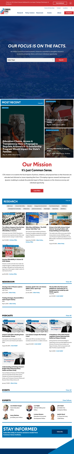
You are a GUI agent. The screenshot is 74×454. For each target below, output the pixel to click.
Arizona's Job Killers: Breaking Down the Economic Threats (13, 335)
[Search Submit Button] (71, 8)
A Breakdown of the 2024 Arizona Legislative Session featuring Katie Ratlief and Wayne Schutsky (59, 336)
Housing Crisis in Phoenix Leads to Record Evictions (12, 287)
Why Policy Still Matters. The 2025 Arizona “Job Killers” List (36, 228)
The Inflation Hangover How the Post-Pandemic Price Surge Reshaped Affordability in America (13, 228)
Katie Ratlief (60, 296)
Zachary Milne (13, 240)
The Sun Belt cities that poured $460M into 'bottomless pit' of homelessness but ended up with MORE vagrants (58, 289)
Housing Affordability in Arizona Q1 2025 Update (12, 260)
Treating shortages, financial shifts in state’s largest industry (13, 298)
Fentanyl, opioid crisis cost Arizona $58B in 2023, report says (36, 287)
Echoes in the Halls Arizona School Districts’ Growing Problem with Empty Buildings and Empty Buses (59, 228)
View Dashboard (60, 3)
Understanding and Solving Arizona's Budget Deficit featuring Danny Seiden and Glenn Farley (13, 368)
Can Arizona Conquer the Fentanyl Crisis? (36, 335)
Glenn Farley (40, 240)
